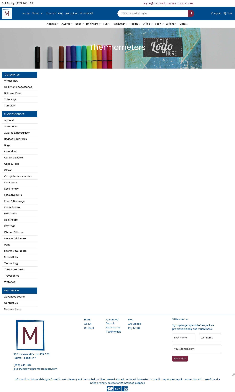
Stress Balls (11, 257)
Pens (7, 244)
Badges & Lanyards (15, 139)
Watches (9, 282)
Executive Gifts (13, 195)
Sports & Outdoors (15, 251)
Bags (7, 145)
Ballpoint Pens (12, 93)
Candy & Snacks (13, 157)
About (35, 13)
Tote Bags (10, 99)
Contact (51, 13)
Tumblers (10, 105)
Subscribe (180, 358)
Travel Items (11, 276)
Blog (60, 13)
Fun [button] (105, 24)
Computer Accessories (18, 176)
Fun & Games (12, 207)
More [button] (182, 24)
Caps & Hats (11, 164)
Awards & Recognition (17, 133)
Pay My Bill (86, 13)
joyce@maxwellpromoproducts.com (168, 3)
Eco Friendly (11, 188)
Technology (11, 263)
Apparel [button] (51, 24)
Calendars (10, 151)
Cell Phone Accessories (18, 87)
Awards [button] (65, 24)
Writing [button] (170, 24)
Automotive (11, 126)
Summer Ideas (12, 309)
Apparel (9, 120)
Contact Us (11, 303)
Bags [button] (78, 24)
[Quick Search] (152, 13)
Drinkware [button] (92, 24)
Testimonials (113, 331)
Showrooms (113, 327)
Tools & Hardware (14, 269)
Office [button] (146, 24)
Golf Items (10, 213)
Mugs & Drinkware (15, 238)
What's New (11, 80)
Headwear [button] (119, 24)
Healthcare (11, 220)
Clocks (8, 170)
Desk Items (11, 182)
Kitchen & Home (13, 232)
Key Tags (9, 226)
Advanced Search (14, 296)
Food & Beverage (14, 201)
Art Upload (71, 13)
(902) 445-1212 (22, 365)
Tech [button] (158, 24)
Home (26, 13)
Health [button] (134, 24)
